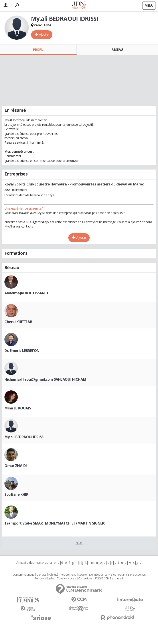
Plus (78, 543)
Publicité (53, 574)
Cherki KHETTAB (18, 321)
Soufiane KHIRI (16, 494)
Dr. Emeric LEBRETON (22, 350)
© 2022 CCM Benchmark (109, 578)
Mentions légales (45, 578)
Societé (82, 574)
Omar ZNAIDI (15, 465)
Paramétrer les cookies (131, 574)
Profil (38, 49)
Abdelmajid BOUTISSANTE (26, 293)
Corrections (85, 578)
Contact (41, 574)
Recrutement (68, 574)
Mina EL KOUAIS (17, 408)
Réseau (117, 49)
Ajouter (44, 34)
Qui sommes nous (23, 574)
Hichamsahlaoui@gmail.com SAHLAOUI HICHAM (45, 379)
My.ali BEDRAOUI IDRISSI (24, 436)
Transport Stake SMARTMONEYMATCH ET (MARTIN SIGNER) (54, 523)
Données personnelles (102, 574)
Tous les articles (66, 578)
